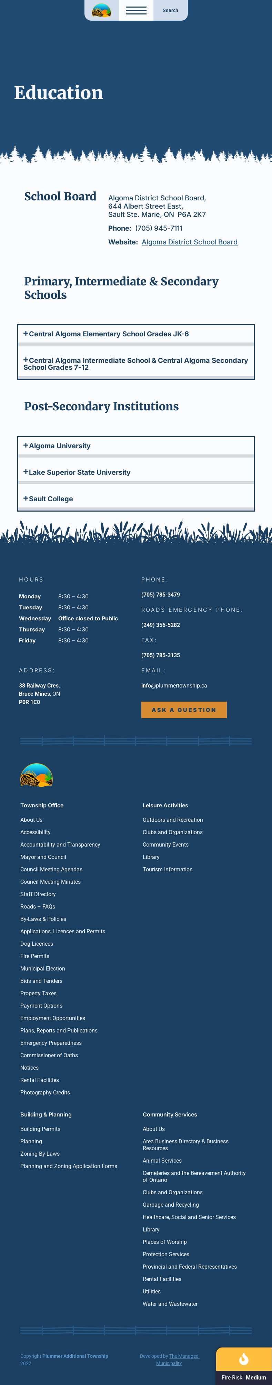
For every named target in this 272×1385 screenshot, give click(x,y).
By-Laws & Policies (43, 919)
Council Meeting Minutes (50, 882)
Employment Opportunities (52, 1018)
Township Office (41, 805)
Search (170, 10)
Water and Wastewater (170, 1304)
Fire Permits (34, 956)
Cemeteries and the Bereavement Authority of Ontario (194, 1176)
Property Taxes (38, 993)
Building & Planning (46, 1114)
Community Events (166, 844)
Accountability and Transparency (60, 844)
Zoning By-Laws (40, 1154)
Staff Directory (38, 894)
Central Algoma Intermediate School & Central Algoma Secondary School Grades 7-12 (135, 363)
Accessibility (35, 832)
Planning (31, 1141)
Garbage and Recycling (171, 1205)
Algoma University (60, 446)
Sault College (51, 499)
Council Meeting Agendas (51, 869)
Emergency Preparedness (51, 1043)
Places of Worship (165, 1242)
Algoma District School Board (190, 242)
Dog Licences (36, 944)
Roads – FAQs (37, 906)
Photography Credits (45, 1092)
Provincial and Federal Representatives (190, 1266)
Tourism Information (168, 869)
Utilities (152, 1291)
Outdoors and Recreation (173, 820)
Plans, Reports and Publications (59, 1030)
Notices (29, 1067)
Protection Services (166, 1254)
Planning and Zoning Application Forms (68, 1166)
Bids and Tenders (41, 981)
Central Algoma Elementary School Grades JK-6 (109, 334)
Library (151, 857)
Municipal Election (42, 968)
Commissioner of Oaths (49, 1055)
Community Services (170, 1114)
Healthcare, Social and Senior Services (189, 1217)
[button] (136, 335)
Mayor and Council (43, 857)
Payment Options (41, 1006)
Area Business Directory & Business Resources (186, 1145)
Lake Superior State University (80, 472)
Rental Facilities (39, 1080)
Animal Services (162, 1160)
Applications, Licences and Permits (62, 931)
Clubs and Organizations (173, 832)
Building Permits (40, 1129)
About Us (31, 820)
